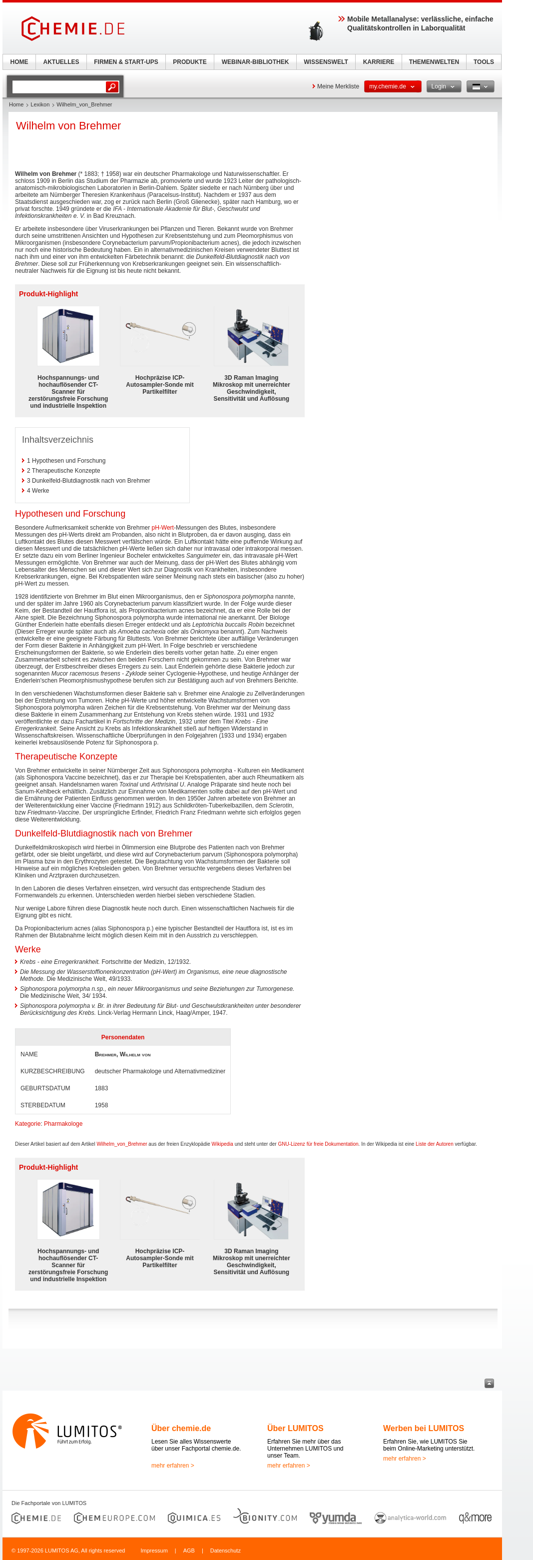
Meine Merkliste (338, 86)
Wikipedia (222, 1144)
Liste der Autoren (435, 1144)
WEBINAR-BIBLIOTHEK (255, 61)
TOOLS (484, 61)
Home (16, 104)
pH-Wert (162, 527)
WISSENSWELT (326, 61)
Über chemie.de (181, 1428)
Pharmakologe (63, 1123)
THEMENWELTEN (434, 61)
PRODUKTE (189, 61)
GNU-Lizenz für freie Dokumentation (318, 1144)
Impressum (153, 1551)
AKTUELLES (61, 61)
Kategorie (27, 1123)
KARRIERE (379, 61)
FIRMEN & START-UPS (126, 61)
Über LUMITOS (295, 1428)
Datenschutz (225, 1551)
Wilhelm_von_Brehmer (121, 1144)
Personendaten (123, 1037)
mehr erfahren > (172, 1465)
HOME (19, 61)
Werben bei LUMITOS (423, 1428)
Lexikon (39, 104)
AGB (189, 1551)
